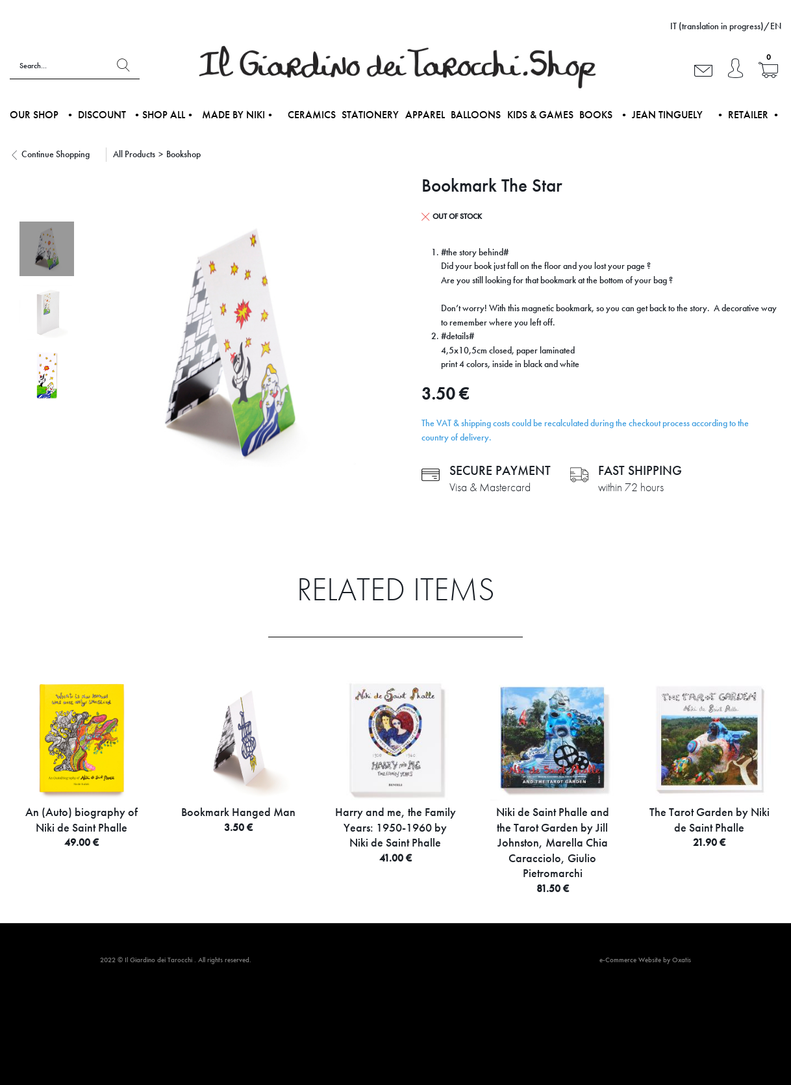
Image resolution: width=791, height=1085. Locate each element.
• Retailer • (748, 114)
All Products (134, 154)
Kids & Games (540, 114)
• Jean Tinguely (661, 114)
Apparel (425, 114)
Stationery (370, 114)
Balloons (476, 114)
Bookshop (183, 154)
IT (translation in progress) (717, 26)
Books (595, 114)
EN (775, 26)
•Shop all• (163, 114)
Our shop (34, 114)
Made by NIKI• (238, 114)
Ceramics (312, 114)
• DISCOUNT (95, 114)
